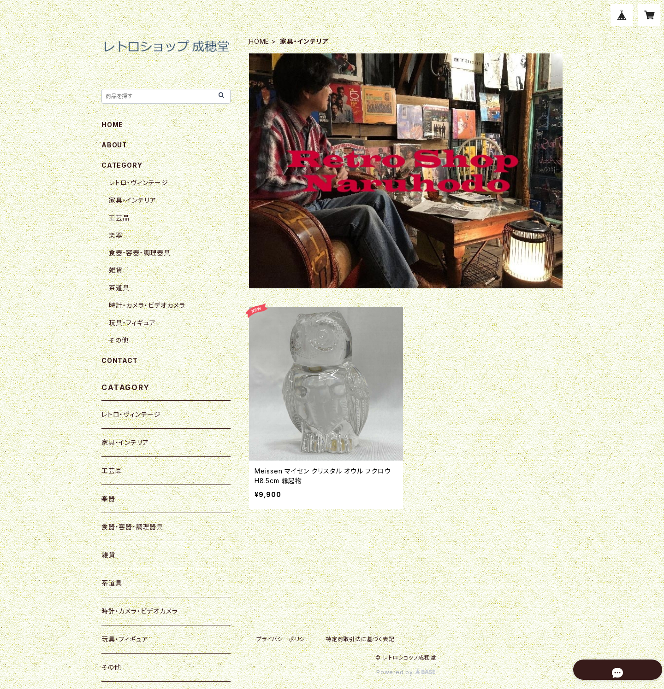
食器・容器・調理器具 (140, 253)
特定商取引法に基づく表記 (360, 639)
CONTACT (119, 360)
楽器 (116, 235)
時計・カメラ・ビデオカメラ (147, 305)
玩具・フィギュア (132, 323)
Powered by (405, 672)
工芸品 (119, 218)
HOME (259, 41)
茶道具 (119, 288)
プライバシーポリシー (283, 639)
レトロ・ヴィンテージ (138, 183)
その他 (118, 340)
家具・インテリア (132, 200)
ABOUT (114, 145)
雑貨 (116, 270)
